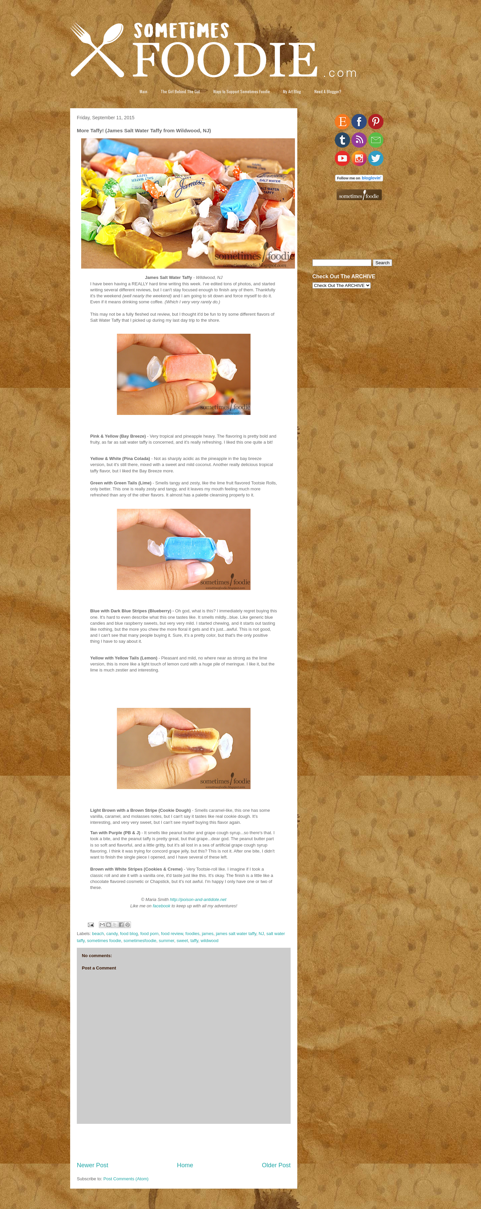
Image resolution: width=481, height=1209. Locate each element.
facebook (161, 905)
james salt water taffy (236, 933)
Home (185, 1165)
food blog (129, 933)
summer (166, 940)
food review (172, 933)
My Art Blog (292, 91)
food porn (149, 933)
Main (143, 91)
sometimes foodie (104, 940)
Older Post (276, 1165)
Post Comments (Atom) (126, 1178)
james (207, 933)
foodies (192, 933)
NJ (261, 933)
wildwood (209, 940)
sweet (182, 940)
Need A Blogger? (327, 91)
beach (98, 933)
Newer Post (92, 1165)
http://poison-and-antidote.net (198, 899)
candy (112, 933)
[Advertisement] (184, 1142)
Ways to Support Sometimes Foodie (241, 91)
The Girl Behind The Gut (180, 91)
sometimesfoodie (140, 940)
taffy (194, 940)
